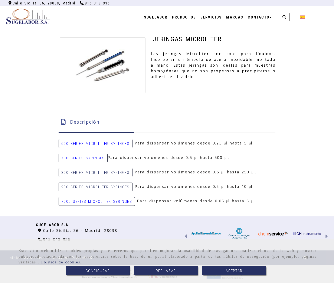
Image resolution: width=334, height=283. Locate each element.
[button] (186, 236)
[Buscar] (284, 17)
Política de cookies (60, 262)
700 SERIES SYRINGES (83, 158)
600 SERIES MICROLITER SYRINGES (95, 143)
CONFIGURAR (98, 271)
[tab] (96, 122)
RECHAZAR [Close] (166, 271)
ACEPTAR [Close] (234, 271)
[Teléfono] (95, 3)
